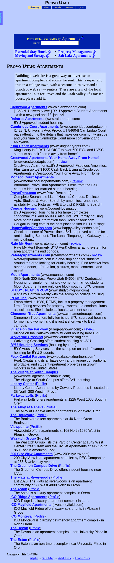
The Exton (18, 540)
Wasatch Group (23, 438)
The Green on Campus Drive (33, 466)
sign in (80, 7)
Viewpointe (19, 427)
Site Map (48, 558)
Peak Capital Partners (28, 356)
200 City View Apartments (31, 454)
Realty (57, 38)
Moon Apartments (25, 275)
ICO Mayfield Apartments (31, 504)
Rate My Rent (21, 243)
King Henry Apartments (29, 146)
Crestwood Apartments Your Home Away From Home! (54, 158)
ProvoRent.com (23, 193)
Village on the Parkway (29, 329)
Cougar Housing (23, 208)
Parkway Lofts (22, 395)
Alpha (34, 558)
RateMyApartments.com (30, 255)
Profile (41, 384)
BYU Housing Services (29, 345)
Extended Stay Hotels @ (33, 51)
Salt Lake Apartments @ (76, 55)
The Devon (19, 528)
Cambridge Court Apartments (34, 126)
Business (47, 38)
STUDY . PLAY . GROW (29, 290)
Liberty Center (22, 384)
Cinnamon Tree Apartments (32, 313)
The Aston (18, 489)
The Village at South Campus (34, 372)
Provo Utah (34, 38)
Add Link (64, 558)
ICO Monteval (21, 516)
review (62, 161)
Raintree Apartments (27, 119)
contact (69, 7)
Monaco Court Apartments (32, 177)
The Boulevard (22, 415)
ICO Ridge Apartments (28, 497)
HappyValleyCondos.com (31, 228)
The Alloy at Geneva (26, 407)
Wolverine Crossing (26, 337)
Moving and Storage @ (32, 55)
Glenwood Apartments (28, 107)
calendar (58, 7)
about (46, 7)
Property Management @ (77, 51)
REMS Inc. (18, 298)
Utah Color (82, 558)
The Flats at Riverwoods (30, 477)
